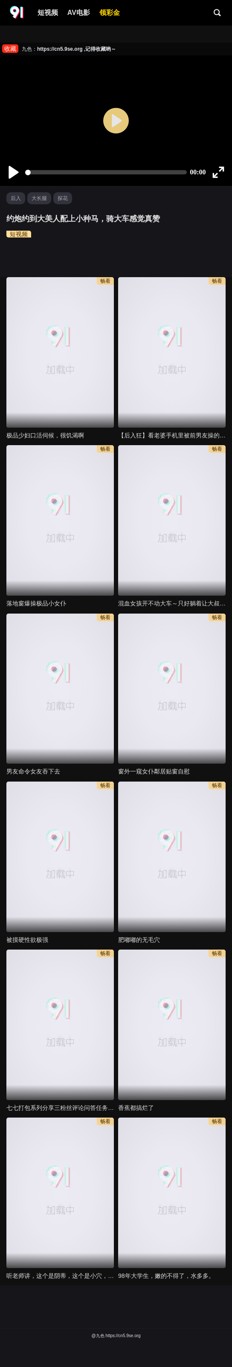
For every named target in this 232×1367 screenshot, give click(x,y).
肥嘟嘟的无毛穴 (139, 939)
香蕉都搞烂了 (136, 1107)
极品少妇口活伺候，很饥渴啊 (45, 435)
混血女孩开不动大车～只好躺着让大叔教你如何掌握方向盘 (172, 603)
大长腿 (39, 198)
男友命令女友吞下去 (33, 771)
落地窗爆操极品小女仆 (36, 603)
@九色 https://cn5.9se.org (115, 1335)
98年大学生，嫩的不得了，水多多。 (166, 1275)
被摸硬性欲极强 (27, 939)
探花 (63, 198)
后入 (16, 198)
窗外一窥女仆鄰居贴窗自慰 (154, 771)
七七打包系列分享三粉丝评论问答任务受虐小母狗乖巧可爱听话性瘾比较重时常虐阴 (60, 1107)
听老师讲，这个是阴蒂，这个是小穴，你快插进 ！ (60, 1275)
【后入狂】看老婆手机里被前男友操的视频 (172, 435)
